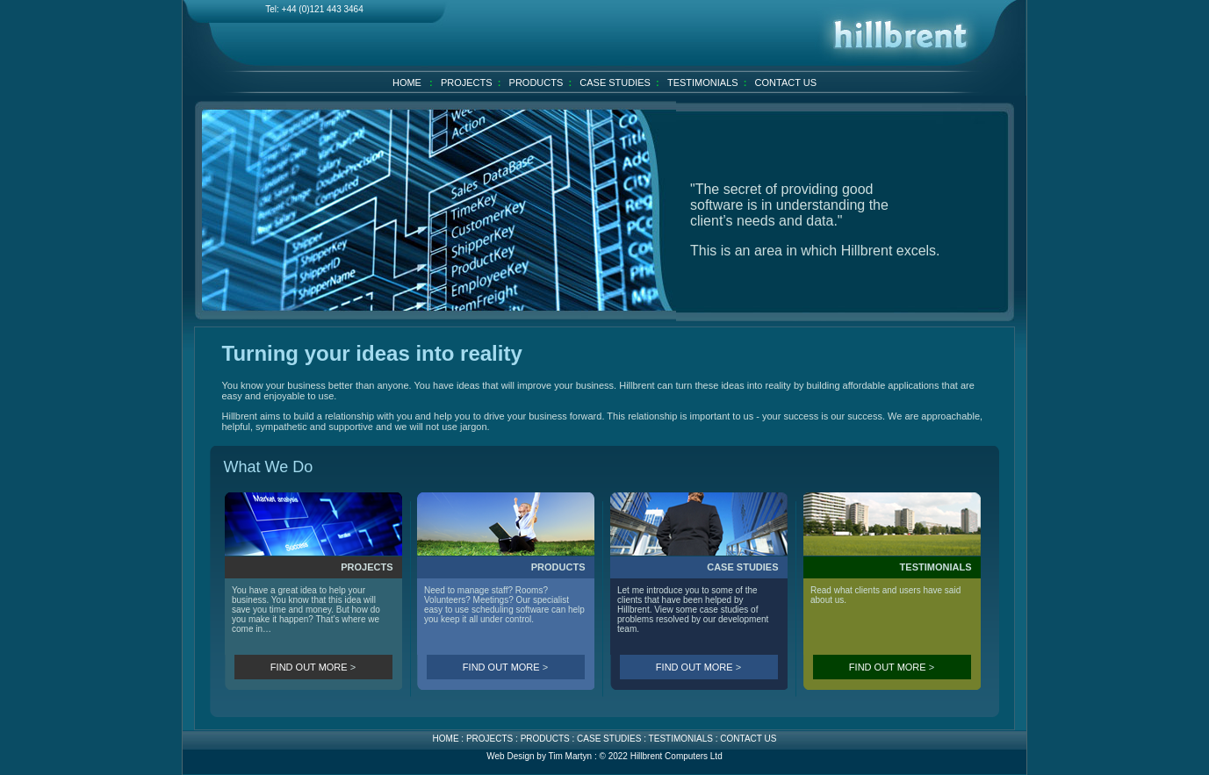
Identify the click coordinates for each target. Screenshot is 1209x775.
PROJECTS (467, 82)
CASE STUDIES (615, 82)
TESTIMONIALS (702, 82)
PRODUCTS (536, 82)
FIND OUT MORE (309, 667)
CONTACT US (786, 82)
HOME (406, 82)
